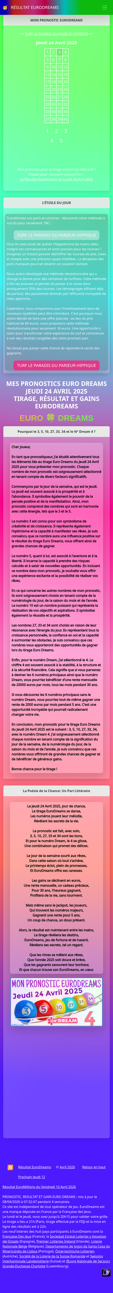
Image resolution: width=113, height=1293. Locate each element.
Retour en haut (94, 1167)
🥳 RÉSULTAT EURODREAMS (30, 7)
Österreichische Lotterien (74, 1251)
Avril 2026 (67, 1167)
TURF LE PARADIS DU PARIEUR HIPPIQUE (56, 34)
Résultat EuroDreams (34, 1167)
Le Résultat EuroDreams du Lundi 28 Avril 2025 (56, 179)
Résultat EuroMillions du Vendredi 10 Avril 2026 (39, 1187)
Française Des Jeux (16, 1236)
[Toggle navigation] (105, 7)
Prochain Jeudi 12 (31, 1177)
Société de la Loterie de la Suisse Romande (52, 1256)
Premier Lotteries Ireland (55, 1241)
